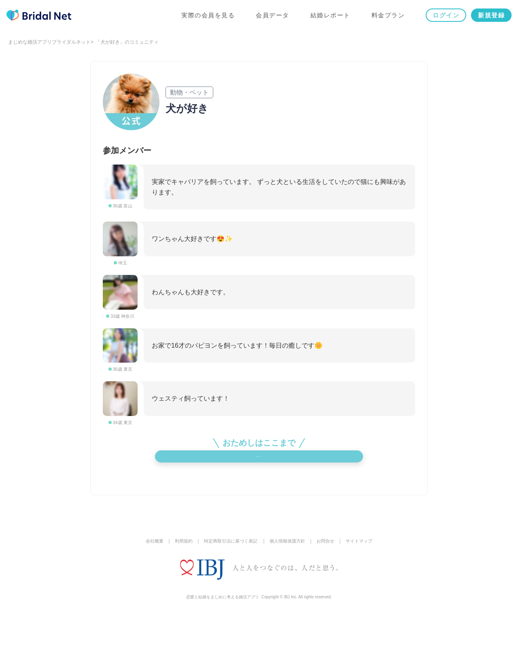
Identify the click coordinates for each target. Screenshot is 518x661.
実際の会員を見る (206, 16)
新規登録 (489, 16)
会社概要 (147, 586)
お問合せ (330, 586)
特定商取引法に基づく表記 (229, 586)
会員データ (271, 16)
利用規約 (178, 586)
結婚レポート (329, 16)
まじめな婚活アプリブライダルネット (49, 42)
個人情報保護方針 (289, 586)
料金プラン (386, 16)
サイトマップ (365, 586)
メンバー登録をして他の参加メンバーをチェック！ (259, 491)
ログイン (444, 16)
